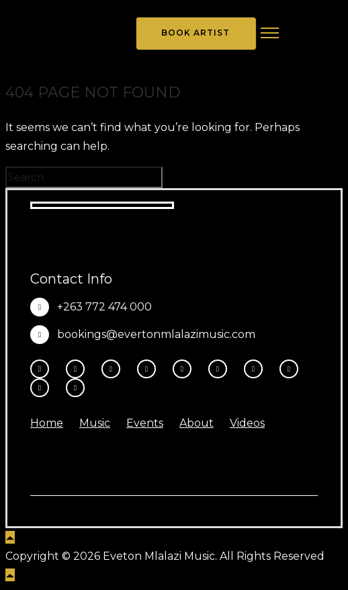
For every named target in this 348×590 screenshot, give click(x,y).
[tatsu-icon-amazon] (43, 387)
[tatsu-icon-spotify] (256, 369)
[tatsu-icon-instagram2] (78, 369)
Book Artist (195, 33)
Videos (247, 423)
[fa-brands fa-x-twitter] (150, 369)
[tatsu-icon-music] (292, 369)
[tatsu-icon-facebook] (43, 369)
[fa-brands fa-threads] (114, 369)
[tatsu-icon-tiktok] (221, 369)
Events (144, 423)
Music (94, 423)
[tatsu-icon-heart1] (75, 387)
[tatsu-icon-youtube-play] (185, 369)
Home (46, 423)
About (196, 423)
